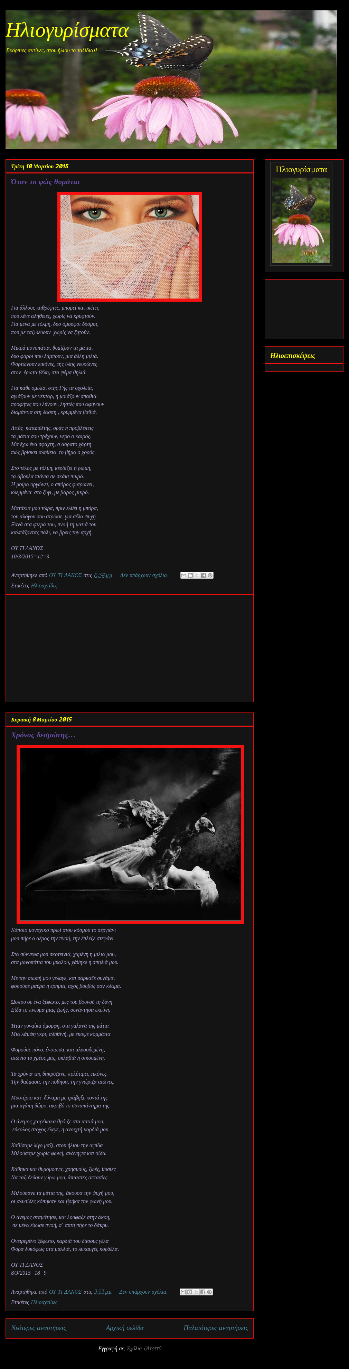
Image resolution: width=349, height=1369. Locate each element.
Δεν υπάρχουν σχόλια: (145, 576)
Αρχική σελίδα (125, 1328)
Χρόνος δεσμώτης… (43, 734)
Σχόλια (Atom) (144, 1349)
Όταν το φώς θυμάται (45, 181)
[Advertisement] (129, 648)
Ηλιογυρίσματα (67, 31)
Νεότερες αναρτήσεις (38, 1328)
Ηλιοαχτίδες (44, 586)
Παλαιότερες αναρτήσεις (215, 1328)
